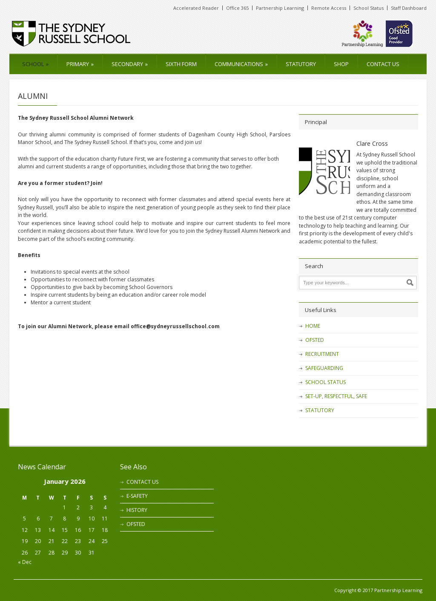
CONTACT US (383, 64)
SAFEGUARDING (324, 368)
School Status (368, 8)
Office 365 (237, 8)
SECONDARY (130, 64)
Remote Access (328, 8)
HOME (312, 325)
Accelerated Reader (196, 8)
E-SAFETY (137, 496)
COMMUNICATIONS (241, 64)
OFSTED (314, 340)
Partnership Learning (280, 8)
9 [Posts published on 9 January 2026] (78, 518)
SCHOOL (35, 64)
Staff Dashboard (409, 8)
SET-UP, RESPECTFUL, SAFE (336, 396)
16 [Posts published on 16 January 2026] (78, 530)
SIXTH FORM (181, 64)
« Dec (25, 562)
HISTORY (136, 510)
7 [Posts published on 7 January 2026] (51, 518)
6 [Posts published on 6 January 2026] (38, 518)
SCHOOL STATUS (325, 382)
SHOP (341, 64)
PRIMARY (80, 64)
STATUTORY (301, 64)
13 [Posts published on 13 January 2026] (38, 530)
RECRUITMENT (322, 354)
